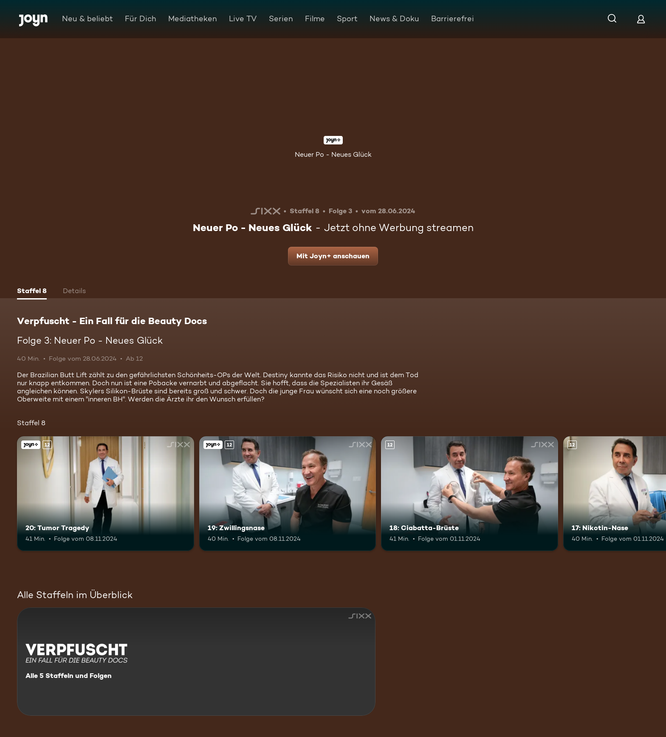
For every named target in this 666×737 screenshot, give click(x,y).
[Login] (640, 18)
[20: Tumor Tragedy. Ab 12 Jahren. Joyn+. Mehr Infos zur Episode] (105, 493)
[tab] (31, 291)
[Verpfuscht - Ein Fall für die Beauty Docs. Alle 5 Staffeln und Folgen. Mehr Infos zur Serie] (196, 661)
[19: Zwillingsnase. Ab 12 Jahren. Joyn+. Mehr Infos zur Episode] (287, 493)
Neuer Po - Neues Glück (333, 154)
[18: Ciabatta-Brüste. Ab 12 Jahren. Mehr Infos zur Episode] (469, 493)
